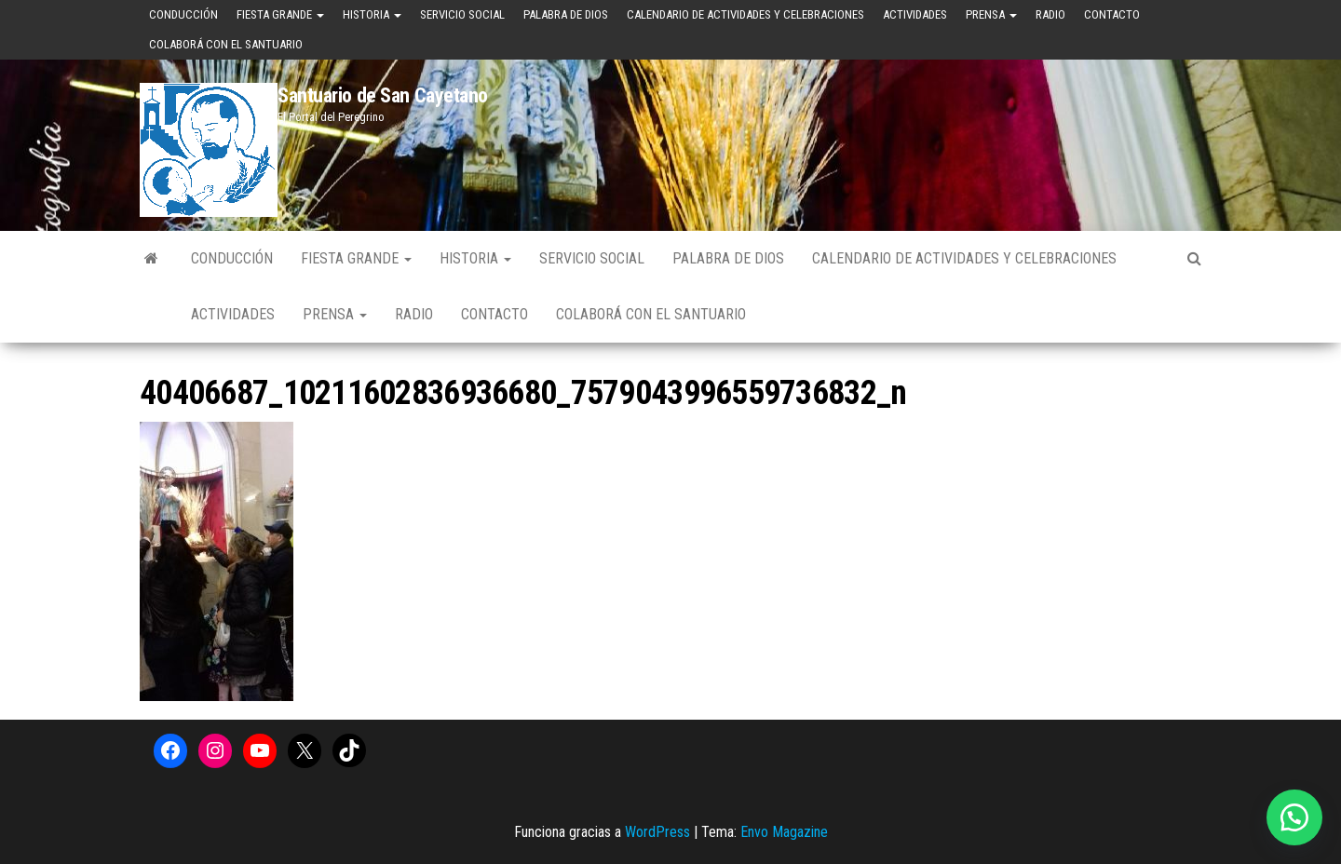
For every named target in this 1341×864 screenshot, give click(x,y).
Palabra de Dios (565, 14)
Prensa (991, 14)
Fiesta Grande (280, 14)
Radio (1050, 14)
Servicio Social (462, 14)
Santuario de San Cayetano (383, 95)
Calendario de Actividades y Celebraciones (745, 14)
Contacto (1112, 14)
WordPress (657, 832)
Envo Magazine (784, 832)
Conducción (183, 14)
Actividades (915, 14)
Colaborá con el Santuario (226, 44)
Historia (372, 14)
